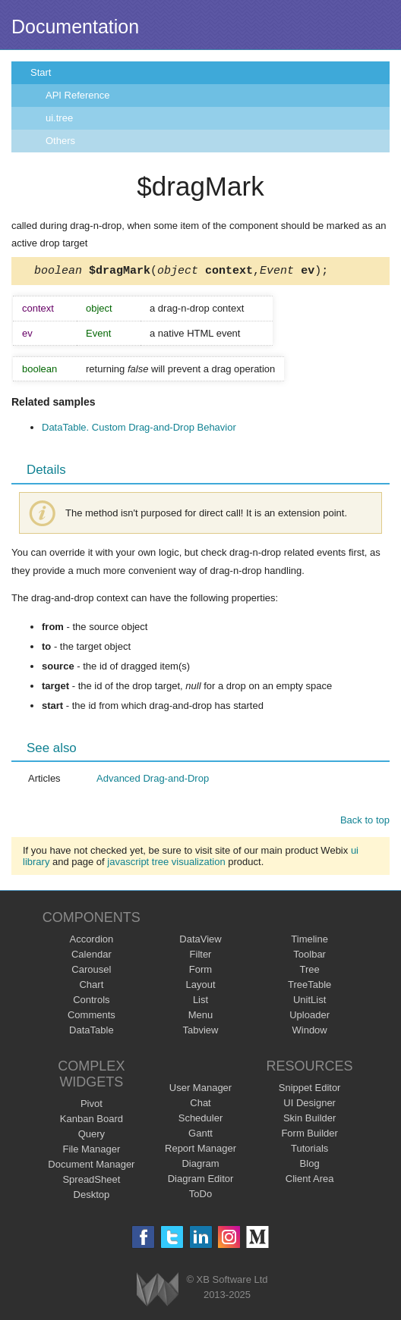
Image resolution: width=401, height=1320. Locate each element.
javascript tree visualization (166, 864)
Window (309, 1032)
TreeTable (309, 986)
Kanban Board (91, 1121)
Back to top (365, 822)
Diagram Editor (201, 1181)
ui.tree (59, 118)
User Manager (200, 1090)
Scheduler (200, 1120)
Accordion (91, 941)
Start (40, 72)
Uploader (309, 1017)
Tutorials (309, 1150)
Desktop (92, 1196)
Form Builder (309, 1135)
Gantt (200, 1135)
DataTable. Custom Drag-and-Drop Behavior (139, 429)
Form (200, 971)
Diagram (200, 1165)
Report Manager (200, 1150)
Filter (201, 956)
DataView (200, 941)
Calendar (91, 956)
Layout (200, 986)
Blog (310, 1165)
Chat (200, 1105)
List (200, 1002)
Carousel (91, 971)
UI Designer (309, 1105)
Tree (310, 971)
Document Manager (91, 1166)
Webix (157, 1292)
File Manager (91, 1151)
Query (91, 1136)
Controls (91, 1002)
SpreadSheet (91, 1181)
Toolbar (309, 956)
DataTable (91, 1032)
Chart (91, 986)
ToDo (200, 1196)
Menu (200, 1017)
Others (60, 140)
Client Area (310, 1181)
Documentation (75, 26)
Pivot (92, 1105)
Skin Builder (309, 1120)
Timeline (309, 941)
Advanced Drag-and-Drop (152, 780)
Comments (91, 1017)
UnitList (309, 1002)
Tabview (201, 1032)
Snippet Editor (310, 1090)
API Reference (78, 95)
